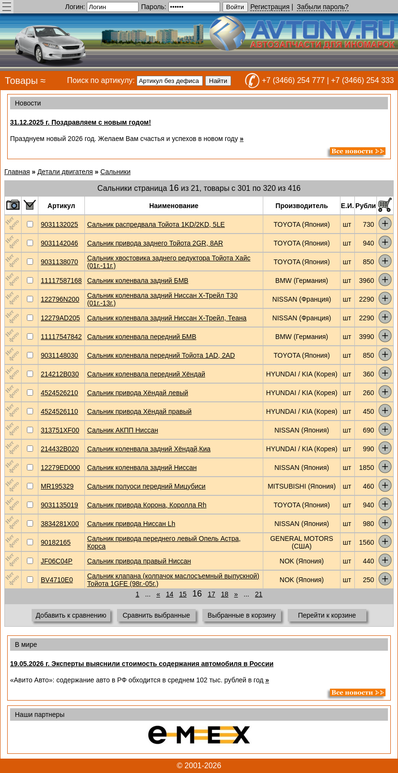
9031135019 (59, 505)
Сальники (115, 172)
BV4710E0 (57, 580)
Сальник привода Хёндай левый (137, 393)
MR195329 (57, 486)
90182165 (55, 542)
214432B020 (60, 449)
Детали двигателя (65, 172)
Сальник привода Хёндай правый (139, 411)
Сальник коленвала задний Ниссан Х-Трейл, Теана (166, 318)
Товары (21, 80)
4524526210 (59, 393)
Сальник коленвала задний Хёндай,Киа (149, 449)
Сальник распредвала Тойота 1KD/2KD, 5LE (156, 224)
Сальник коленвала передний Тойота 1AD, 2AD (161, 355)
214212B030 (60, 374)
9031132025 (59, 224)
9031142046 (59, 243)
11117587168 (61, 280)
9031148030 (59, 355)
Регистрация (270, 7)
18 (225, 594)
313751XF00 (60, 430)
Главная (17, 172)
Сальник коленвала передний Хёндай (146, 374)
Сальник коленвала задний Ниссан (142, 467)
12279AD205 (60, 318)
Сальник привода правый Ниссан (139, 561)
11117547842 (61, 336)
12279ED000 (60, 467)
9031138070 (59, 262)
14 (170, 594)
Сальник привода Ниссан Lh (131, 523)
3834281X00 (60, 523)
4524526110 (59, 411)
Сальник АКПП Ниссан (122, 430)
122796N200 (60, 299)
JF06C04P (56, 561)
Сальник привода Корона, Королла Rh (147, 505)
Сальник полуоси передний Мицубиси (146, 486)
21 (259, 594)
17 (211, 594)
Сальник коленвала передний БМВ (142, 336)
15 (183, 594)
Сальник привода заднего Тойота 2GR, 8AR (155, 243)
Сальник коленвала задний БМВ (137, 280)
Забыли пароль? (323, 7)
